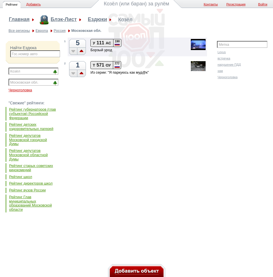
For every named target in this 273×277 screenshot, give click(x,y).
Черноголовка (20, 90)
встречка (224, 58)
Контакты (211, 4)
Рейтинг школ (20, 177)
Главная (19, 19)
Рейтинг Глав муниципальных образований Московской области (30, 203)
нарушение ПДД (229, 64)
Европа (42, 30)
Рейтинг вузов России (27, 190)
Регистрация (235, 4)
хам (220, 71)
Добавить (33, 4)
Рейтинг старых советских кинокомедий (31, 168)
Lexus (222, 52)
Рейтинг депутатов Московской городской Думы (28, 139)
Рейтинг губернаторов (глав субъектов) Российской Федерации (32, 113)
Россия (60, 30)
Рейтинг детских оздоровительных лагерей (31, 126)
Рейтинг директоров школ (31, 183)
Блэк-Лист (64, 19)
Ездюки (97, 19)
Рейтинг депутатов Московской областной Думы (28, 154)
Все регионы (19, 30)
